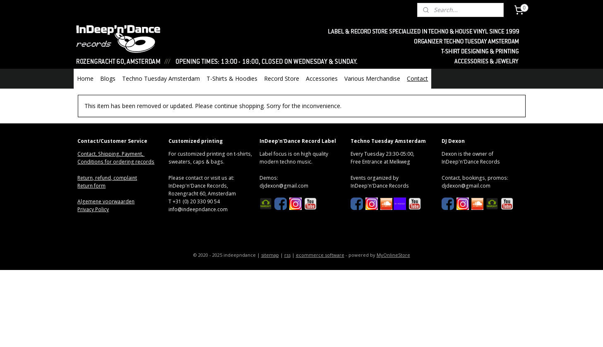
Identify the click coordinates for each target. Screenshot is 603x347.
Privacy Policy (93, 209)
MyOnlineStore (393, 255)
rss (287, 255)
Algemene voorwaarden (106, 201)
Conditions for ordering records (115, 161)
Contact (417, 78)
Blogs (107, 78)
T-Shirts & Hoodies (232, 78)
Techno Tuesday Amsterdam (161, 78)
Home (85, 78)
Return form (91, 185)
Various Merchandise (372, 78)
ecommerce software (320, 255)
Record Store (281, 78)
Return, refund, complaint (107, 177)
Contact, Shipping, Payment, (110, 153)
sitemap (270, 255)
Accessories (322, 78)
